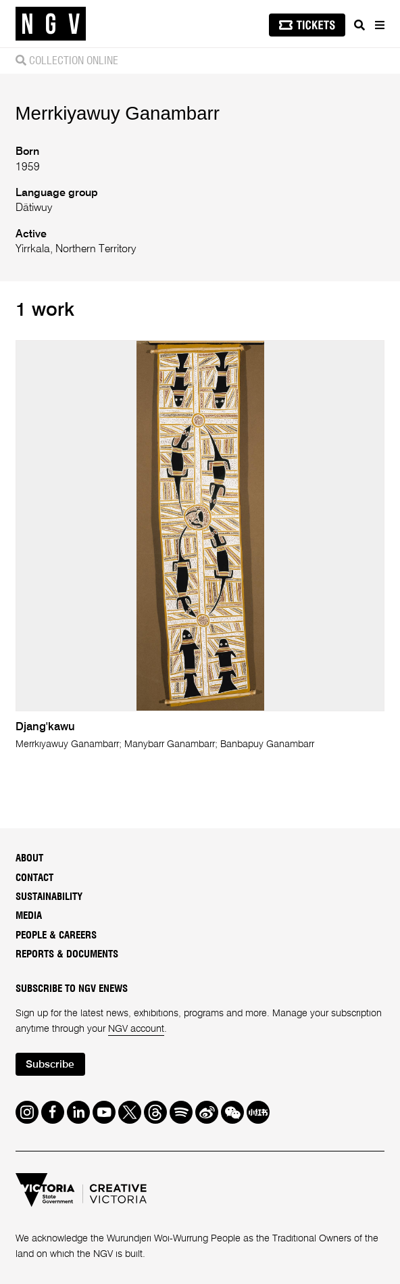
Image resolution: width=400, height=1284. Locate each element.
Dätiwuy (34, 208)
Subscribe (50, 1065)
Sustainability (49, 897)
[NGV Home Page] (51, 24)
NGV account (136, 1029)
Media (29, 916)
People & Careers (56, 935)
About (29, 858)
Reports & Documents (67, 954)
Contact (34, 878)
